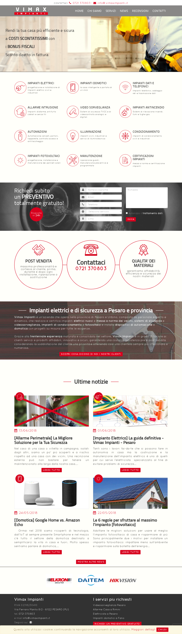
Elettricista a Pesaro (105, 613)
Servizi (111, 11)
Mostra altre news (91, 562)
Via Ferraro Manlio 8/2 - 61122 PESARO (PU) (41, 609)
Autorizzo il (144, 213)
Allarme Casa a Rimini (106, 609)
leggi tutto (51, 470)
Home (79, 11)
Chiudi (162, 629)
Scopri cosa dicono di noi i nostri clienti (91, 354)
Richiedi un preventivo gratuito (117, 624)
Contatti (159, 11)
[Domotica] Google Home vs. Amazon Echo (47, 522)
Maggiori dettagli (143, 629)
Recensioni (140, 11)
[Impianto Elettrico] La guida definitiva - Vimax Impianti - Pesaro (128, 440)
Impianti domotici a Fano (108, 618)
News (124, 11)
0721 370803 (79, 2)
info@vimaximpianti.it (110, 2)
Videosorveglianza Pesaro (109, 605)
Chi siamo (95, 11)
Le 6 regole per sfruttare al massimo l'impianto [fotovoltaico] (125, 522)
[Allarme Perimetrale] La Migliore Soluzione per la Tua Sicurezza (43, 440)
